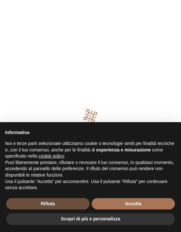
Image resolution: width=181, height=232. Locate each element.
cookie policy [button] (51, 156)
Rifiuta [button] (48, 203)
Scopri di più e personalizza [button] (90, 218)
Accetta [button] (133, 203)
